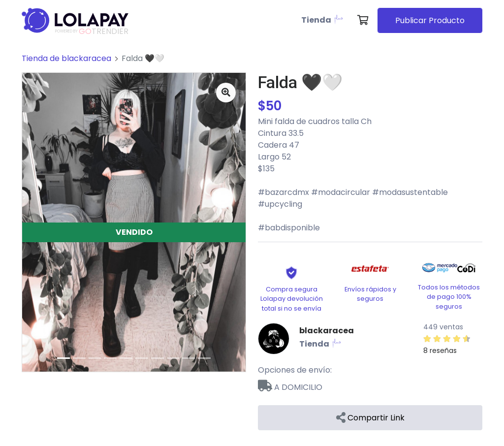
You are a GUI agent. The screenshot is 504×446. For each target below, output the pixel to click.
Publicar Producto (430, 20)
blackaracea (326, 330)
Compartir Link (370, 417)
